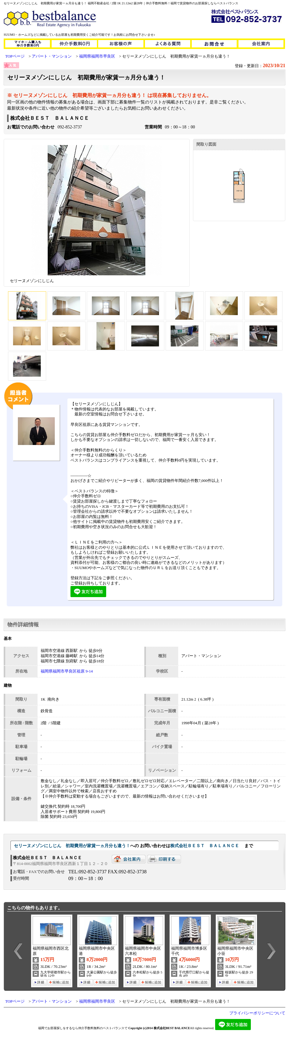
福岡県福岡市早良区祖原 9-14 (67, 671)
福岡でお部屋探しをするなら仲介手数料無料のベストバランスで (82, 1028)
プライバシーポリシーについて (257, 1013)
